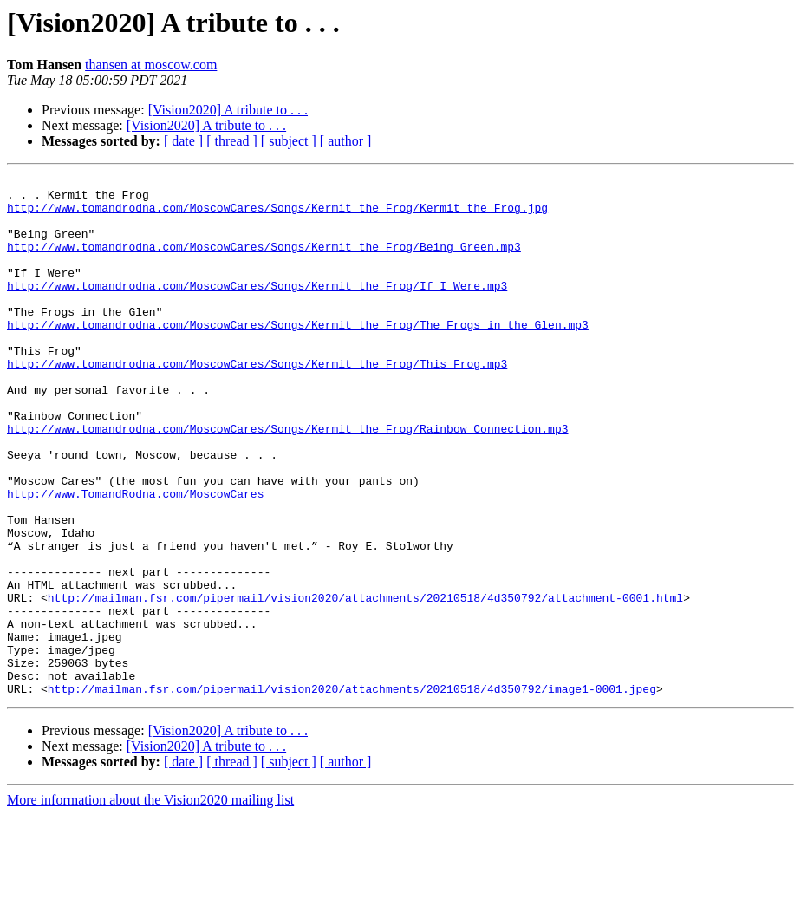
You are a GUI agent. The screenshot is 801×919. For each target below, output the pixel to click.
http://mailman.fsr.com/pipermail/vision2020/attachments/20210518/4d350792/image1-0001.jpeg (352, 792)
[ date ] (183, 141)
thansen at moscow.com (151, 64)
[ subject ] (288, 141)
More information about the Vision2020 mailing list (150, 903)
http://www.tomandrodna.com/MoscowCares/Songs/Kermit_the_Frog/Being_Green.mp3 (264, 262)
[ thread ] (231, 141)
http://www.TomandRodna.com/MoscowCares (135, 558)
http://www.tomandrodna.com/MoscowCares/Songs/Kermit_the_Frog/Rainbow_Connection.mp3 (287, 480)
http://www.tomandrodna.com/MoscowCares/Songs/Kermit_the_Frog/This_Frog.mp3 (257, 402)
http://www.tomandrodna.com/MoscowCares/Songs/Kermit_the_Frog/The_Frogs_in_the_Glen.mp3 (298, 355)
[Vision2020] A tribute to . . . (228, 109)
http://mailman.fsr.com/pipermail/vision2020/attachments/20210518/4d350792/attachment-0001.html (365, 683)
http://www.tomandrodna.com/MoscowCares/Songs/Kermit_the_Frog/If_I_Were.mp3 (257, 308)
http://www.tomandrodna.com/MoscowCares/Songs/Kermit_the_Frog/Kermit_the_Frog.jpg (277, 215)
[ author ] (346, 141)
